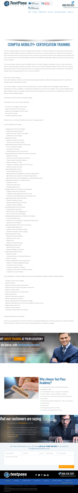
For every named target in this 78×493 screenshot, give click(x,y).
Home (29, 12)
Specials (7, 480)
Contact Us (70, 12)
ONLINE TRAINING (57, 480)
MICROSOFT (37, 480)
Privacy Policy (32, 485)
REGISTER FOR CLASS (67, 483)
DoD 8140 (50, 12)
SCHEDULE (16, 480)
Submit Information (66, 466)
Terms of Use (7, 487)
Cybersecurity (42, 12)
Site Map (26, 485)
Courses (34, 12)
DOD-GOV (46, 480)
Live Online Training (60, 12)
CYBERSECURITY (27, 480)
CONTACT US (68, 480)
